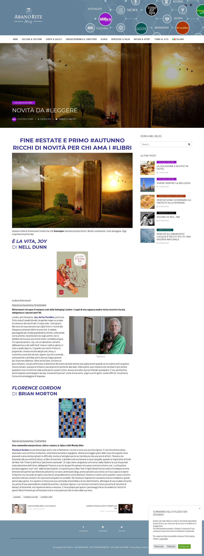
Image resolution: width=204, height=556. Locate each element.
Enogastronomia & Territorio (81, 39)
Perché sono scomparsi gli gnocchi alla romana (174, 201)
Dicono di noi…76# (168, 217)
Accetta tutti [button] (184, 546)
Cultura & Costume (32, 39)
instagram (103, 529)
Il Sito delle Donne (25, 119)
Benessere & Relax (120, 39)
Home (15, 39)
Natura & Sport (142, 39)
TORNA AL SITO (161, 39)
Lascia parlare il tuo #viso (44, 507)
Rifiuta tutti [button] (159, 546)
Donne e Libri (47, 497)
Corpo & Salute (54, 39)
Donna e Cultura (31, 497)
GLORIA (104, 39)
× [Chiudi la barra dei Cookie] (199, 508)
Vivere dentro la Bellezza (173, 183)
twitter (122, 529)
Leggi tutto (163, 538)
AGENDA (17, 497)
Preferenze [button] (171, 546)
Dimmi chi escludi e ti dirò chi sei (100, 508)
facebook (83, 529)
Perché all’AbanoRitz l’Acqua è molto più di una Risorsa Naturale (174, 237)
